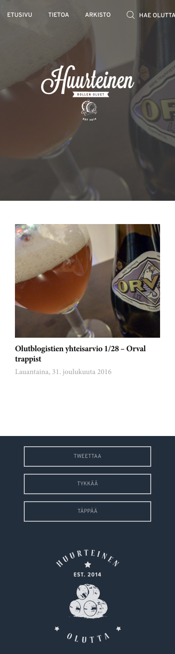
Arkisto (98, 16)
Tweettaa (87, 456)
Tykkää (87, 484)
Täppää (87, 511)
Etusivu (19, 16)
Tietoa (58, 16)
